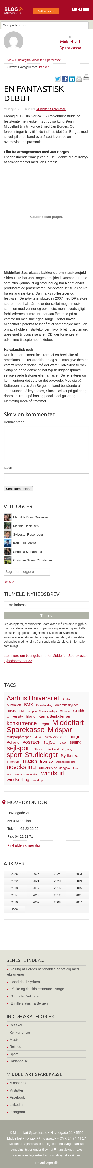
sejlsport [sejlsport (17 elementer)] (19, 748)
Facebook (17, 1097)
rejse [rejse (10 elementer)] (49, 742)
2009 (36, 902)
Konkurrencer (20, 1032)
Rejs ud (15, 1047)
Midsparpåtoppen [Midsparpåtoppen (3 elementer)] (19, 737)
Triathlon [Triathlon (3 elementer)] (13, 761)
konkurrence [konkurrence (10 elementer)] (22, 723)
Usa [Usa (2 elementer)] (75, 768)
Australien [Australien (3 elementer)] (14, 705)
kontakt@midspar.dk (40, 1138)
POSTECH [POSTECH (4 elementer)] (32, 742)
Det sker (43, 67)
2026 (14, 874)
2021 (36, 881)
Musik (14, 1040)
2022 (14, 881)
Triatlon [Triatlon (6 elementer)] (29, 761)
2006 (14, 909)
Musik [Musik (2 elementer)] (38, 737)
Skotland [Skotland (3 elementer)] (52, 749)
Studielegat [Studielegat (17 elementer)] (41, 755)
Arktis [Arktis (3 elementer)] (66, 699)
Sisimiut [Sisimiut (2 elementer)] (38, 749)
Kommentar (14, 422)
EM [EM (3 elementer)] (21, 711)
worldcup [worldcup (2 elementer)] (37, 780)
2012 (57, 895)
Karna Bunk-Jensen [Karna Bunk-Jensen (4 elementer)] (55, 716)
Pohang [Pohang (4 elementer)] (13, 742)
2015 (79, 888)
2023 (79, 874)
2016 (57, 888)
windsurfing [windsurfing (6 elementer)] (18, 779)
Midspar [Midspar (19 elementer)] (60, 730)
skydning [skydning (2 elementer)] (67, 749)
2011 (79, 895)
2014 (14, 895)
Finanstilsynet (63, 1149)
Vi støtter (16, 1090)
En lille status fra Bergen (29, 1003)
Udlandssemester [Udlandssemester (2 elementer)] (66, 761)
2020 (57, 881)
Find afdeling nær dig (23, 845)
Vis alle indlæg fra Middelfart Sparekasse (34, 60)
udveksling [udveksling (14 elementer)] (21, 766)
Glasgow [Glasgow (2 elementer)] (65, 711)
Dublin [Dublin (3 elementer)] (11, 711)
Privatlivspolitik (46, 1163)
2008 (57, 902)
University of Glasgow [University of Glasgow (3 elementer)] (54, 768)
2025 (36, 874)
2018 (14, 888)
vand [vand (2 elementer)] (9, 774)
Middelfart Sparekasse (51, 109)
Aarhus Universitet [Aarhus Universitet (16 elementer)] (33, 698)
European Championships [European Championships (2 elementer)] (42, 711)
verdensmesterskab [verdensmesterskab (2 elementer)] (26, 774)
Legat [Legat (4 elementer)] (44, 724)
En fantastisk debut (34, 93)
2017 (36, 888)
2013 (36, 895)
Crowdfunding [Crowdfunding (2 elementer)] (44, 705)
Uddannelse (19, 1061)
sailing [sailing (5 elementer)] (75, 742)
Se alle (9, 582)
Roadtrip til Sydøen (25, 982)
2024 (57, 874)
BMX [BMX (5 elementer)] (28, 704)
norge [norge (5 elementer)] (75, 736)
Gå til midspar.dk (46, 11)
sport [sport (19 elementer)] (14, 755)
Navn (8, 468)
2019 (79, 881)
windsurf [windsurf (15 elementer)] (53, 773)
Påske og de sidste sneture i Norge (37, 989)
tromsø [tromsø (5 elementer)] (46, 761)
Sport (14, 1054)
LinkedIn (16, 1105)
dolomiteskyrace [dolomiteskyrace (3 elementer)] (67, 705)
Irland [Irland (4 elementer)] (30, 716)
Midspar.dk (18, 1083)
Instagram (17, 1112)
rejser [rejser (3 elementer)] (63, 742)
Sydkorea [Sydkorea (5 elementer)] (69, 755)
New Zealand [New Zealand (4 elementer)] (55, 737)
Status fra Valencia (25, 996)
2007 (79, 902)
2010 (14, 902)
